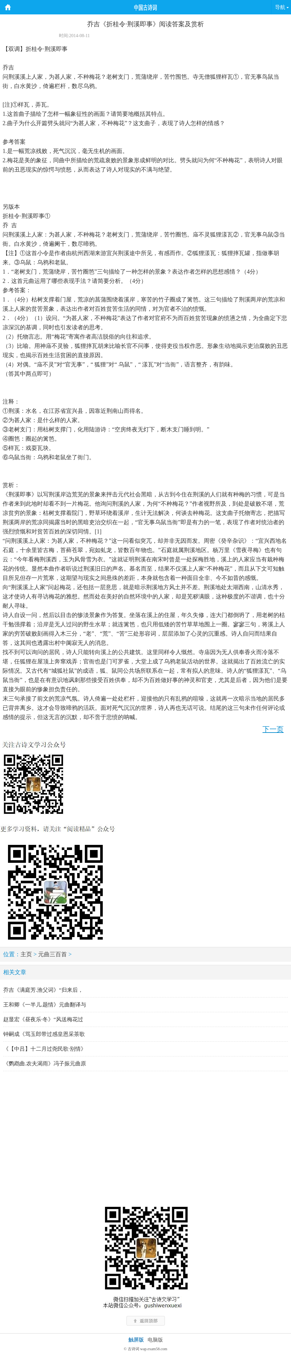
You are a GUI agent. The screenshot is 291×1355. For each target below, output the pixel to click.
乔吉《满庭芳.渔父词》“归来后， (43, 990)
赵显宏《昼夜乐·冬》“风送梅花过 (43, 1019)
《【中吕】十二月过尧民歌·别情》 (44, 1049)
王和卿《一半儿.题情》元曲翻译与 (44, 1005)
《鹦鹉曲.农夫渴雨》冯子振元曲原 (44, 1064)
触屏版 (136, 1340)
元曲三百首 (52, 954)
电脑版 (155, 1340)
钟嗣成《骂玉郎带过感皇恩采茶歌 (44, 1034)
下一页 (273, 729)
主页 (26, 954)
